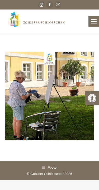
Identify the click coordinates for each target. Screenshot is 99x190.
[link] (92, 98)
